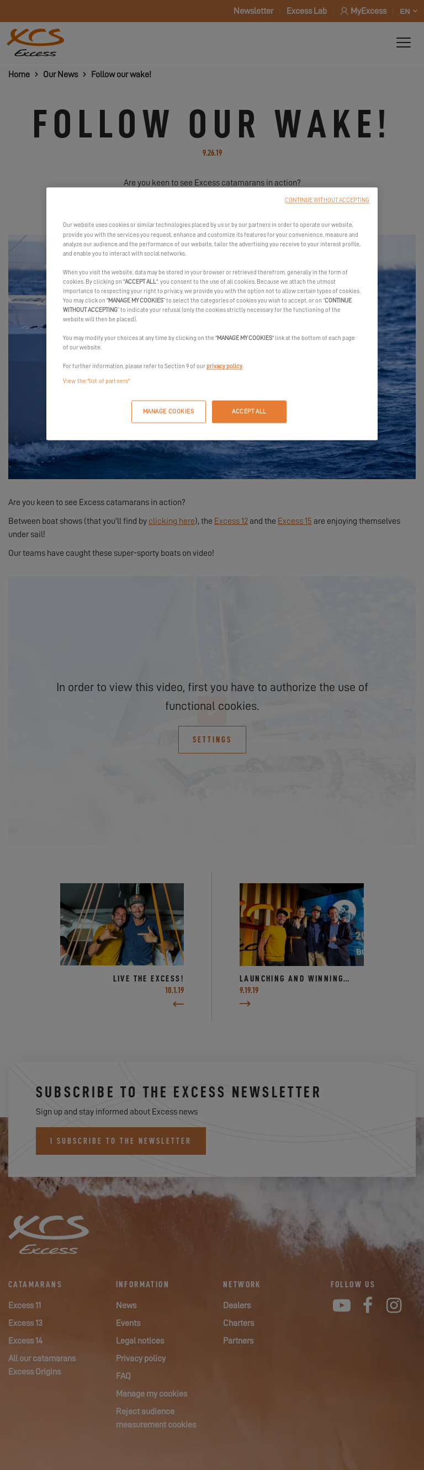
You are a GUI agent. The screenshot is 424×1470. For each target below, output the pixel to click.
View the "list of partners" (96, 382)
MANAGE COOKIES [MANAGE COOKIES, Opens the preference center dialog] (168, 411)
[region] (212, 314)
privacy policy (224, 367)
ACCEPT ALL (249, 411)
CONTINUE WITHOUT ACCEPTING (327, 201)
